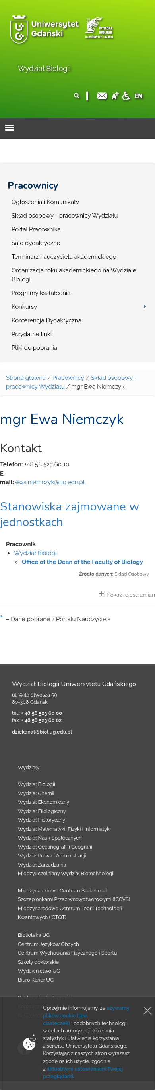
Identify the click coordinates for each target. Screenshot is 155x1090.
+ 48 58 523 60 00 (41, 713)
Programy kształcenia (41, 293)
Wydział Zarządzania (42, 865)
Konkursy (24, 306)
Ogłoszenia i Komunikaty (45, 202)
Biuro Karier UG (36, 980)
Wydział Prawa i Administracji (52, 856)
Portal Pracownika (36, 229)
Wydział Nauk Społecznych (50, 838)
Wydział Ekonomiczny (43, 802)
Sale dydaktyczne (36, 243)
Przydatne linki (32, 334)
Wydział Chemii (36, 793)
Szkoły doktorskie (38, 962)
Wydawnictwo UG (39, 971)
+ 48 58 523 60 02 (41, 720)
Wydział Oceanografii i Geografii (55, 847)
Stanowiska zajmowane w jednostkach (69, 514)
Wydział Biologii (44, 68)
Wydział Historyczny (41, 820)
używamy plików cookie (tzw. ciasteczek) (86, 1015)
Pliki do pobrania (34, 347)
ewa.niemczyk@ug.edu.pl (49, 482)
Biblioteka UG (34, 935)
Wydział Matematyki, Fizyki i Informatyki (64, 829)
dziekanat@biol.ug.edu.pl (42, 732)
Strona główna (26, 377)
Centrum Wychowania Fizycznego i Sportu (67, 953)
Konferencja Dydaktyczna (46, 320)
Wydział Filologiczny (42, 811)
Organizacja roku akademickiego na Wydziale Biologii (74, 275)
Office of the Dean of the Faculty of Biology (82, 562)
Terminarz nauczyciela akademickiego (64, 256)
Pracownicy (33, 185)
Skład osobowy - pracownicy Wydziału (65, 215)
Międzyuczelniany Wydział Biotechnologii (66, 873)
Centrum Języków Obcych (48, 944)
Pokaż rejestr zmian (127, 594)
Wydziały (28, 767)
